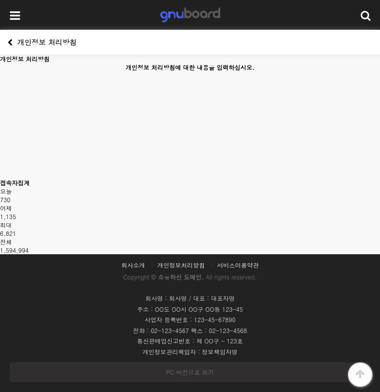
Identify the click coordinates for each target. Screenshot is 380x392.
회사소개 (133, 265)
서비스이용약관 (238, 265)
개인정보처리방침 (181, 265)
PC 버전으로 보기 (190, 372)
